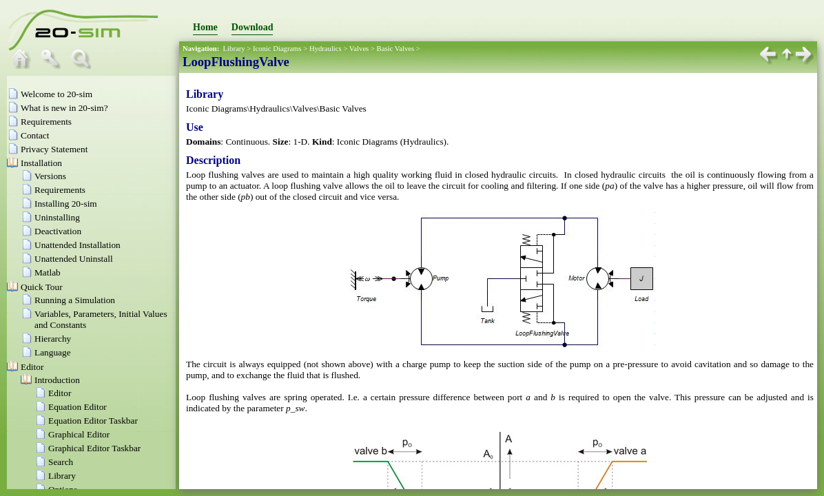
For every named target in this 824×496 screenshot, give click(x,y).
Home (205, 27)
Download (252, 27)
